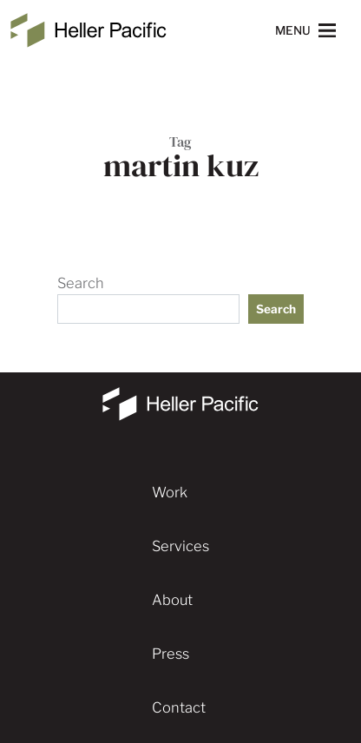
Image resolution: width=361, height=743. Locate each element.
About (172, 599)
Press (170, 653)
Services (180, 546)
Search (80, 283)
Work (169, 492)
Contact (179, 707)
